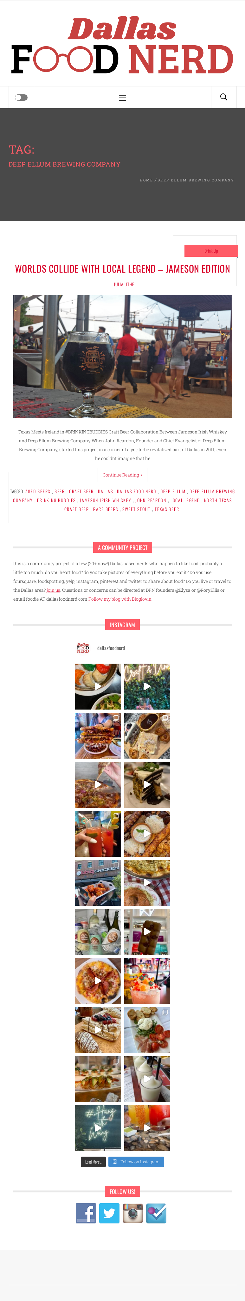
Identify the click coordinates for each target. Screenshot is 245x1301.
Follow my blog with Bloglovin (120, 599)
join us (53, 590)
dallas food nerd (136, 491)
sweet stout (136, 509)
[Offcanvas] (21, 97)
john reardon (150, 500)
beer (60, 491)
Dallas (105, 491)
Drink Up (211, 250)
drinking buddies (56, 500)
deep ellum (172, 491)
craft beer (81, 491)
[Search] (223, 97)
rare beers (105, 509)
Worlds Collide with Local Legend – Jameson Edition (122, 268)
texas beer (167, 509)
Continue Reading (122, 475)
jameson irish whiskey (105, 500)
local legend (185, 500)
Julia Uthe (124, 284)
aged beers (37, 491)
